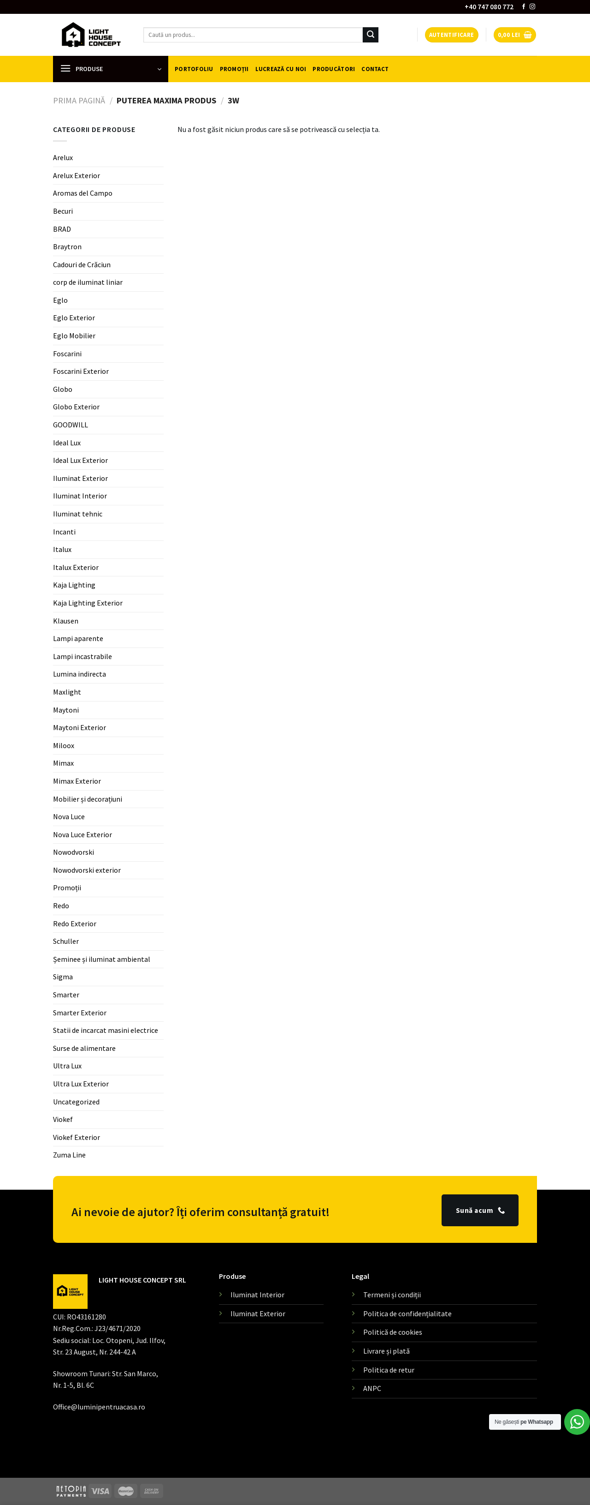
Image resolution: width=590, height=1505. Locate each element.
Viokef (63, 1119)
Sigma (63, 976)
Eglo (60, 300)
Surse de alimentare (84, 1048)
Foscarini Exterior (81, 371)
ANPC (372, 1388)
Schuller (66, 941)
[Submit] (370, 35)
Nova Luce (69, 816)
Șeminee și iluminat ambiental (101, 959)
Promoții (234, 68)
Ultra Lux (67, 1065)
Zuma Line (69, 1154)
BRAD (62, 228)
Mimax (63, 762)
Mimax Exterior (77, 780)
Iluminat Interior (80, 495)
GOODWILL (70, 424)
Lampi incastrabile (82, 656)
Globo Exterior (76, 406)
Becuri (63, 211)
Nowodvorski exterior (87, 870)
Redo (61, 905)
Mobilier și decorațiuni (87, 798)
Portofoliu (194, 68)
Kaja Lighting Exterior (88, 602)
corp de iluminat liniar (88, 282)
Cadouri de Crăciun (82, 264)
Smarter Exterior (79, 1012)
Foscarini (67, 353)
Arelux (63, 157)
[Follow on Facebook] (523, 7)
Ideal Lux (67, 442)
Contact (375, 68)
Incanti (64, 531)
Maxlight (67, 691)
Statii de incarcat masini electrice (105, 1030)
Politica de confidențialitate (407, 1313)
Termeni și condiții (392, 1294)
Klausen (65, 620)
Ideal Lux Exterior (80, 460)
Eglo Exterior (74, 317)
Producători (334, 68)
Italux (62, 549)
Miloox (63, 745)
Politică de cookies (392, 1332)
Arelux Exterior (76, 175)
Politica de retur (388, 1369)
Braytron (67, 246)
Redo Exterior (74, 923)
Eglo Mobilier (74, 335)
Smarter (66, 994)
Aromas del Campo (82, 193)
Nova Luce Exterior (82, 834)
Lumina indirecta (79, 673)
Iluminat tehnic (77, 513)
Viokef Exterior (76, 1137)
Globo (62, 389)
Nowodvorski (73, 852)
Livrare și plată (386, 1350)
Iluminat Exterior (80, 478)
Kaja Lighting (74, 584)
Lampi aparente (78, 638)
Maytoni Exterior (79, 727)
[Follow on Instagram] (532, 7)
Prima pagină (79, 100)
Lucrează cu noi (281, 68)
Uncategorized (76, 1101)
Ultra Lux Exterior (81, 1083)
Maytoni (66, 709)
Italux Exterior (76, 567)
